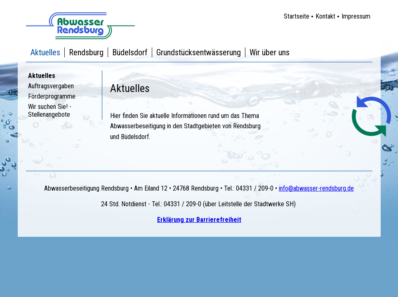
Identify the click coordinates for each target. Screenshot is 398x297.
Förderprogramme (51, 96)
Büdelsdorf (130, 52)
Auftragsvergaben (51, 86)
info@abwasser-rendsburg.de (316, 188)
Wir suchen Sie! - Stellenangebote (49, 110)
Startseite (296, 16)
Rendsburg (86, 52)
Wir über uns (270, 52)
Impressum (355, 16)
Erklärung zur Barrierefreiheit (199, 220)
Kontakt (325, 16)
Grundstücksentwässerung (198, 52)
